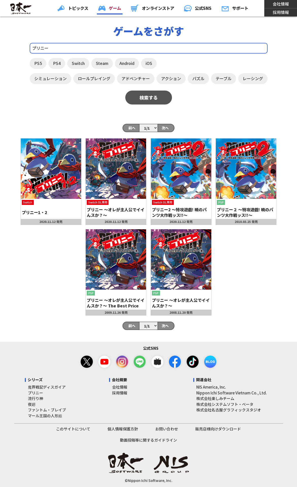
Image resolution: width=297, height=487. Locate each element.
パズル (198, 78)
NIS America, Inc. (211, 387)
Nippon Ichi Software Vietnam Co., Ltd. (231, 392)
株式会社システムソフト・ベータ (224, 404)
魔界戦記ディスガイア (47, 387)
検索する (148, 97)
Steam (102, 63)
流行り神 (35, 398)
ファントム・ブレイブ (47, 409)
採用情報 (281, 12)
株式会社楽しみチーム (215, 398)
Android (126, 63)
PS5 (38, 63)
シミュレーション (50, 78)
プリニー (35, 392)
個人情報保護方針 (123, 428)
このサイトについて (73, 428)
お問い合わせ (166, 428)
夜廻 (32, 404)
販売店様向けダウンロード (218, 428)
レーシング (253, 78)
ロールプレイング (94, 78)
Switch (78, 63)
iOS (149, 63)
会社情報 (281, 4)
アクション (171, 78)
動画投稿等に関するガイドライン (148, 440)
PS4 (57, 63)
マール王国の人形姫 (45, 415)
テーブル (224, 78)
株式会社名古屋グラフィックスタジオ (228, 409)
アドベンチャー (135, 78)
